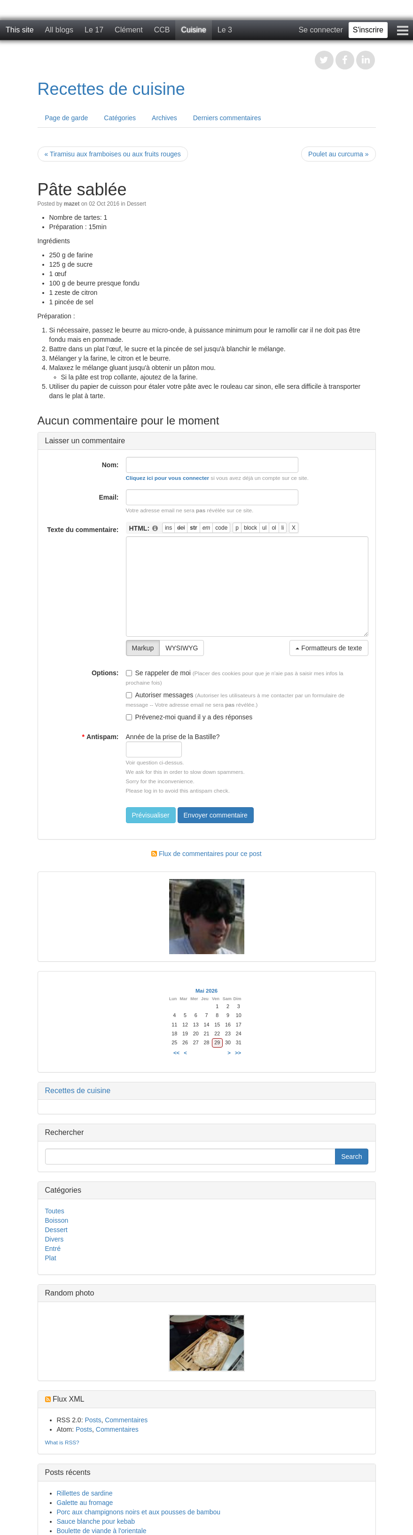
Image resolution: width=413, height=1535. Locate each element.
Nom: (110, 465)
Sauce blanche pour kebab (96, 1521)
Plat (50, 1258)
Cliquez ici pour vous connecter (168, 478)
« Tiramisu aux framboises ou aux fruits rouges (113, 154)
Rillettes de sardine (85, 1493)
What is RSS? (62, 1442)
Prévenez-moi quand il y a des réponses (189, 717)
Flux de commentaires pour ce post (206, 853)
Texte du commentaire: (82, 529)
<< (176, 1053)
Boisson (57, 1220)
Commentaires (126, 1420)
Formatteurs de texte (329, 648)
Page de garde (66, 118)
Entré (53, 1248)
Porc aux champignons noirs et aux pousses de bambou (139, 1512)
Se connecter (320, 30)
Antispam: (100, 737)
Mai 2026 (206, 991)
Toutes (54, 1211)
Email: (108, 497)
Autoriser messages (160, 695)
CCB (162, 30)
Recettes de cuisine (111, 89)
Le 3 (225, 30)
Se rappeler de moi (158, 673)
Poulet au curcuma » (338, 154)
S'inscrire (368, 30)
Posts (93, 1420)
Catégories (120, 118)
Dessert (136, 204)
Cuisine (193, 30)
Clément (129, 30)
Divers (54, 1239)
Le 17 (94, 30)
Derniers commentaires (227, 118)
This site (20, 30)
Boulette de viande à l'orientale (102, 1531)
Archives (164, 118)
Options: (105, 673)
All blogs (59, 30)
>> (238, 1053)
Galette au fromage (85, 1502)
